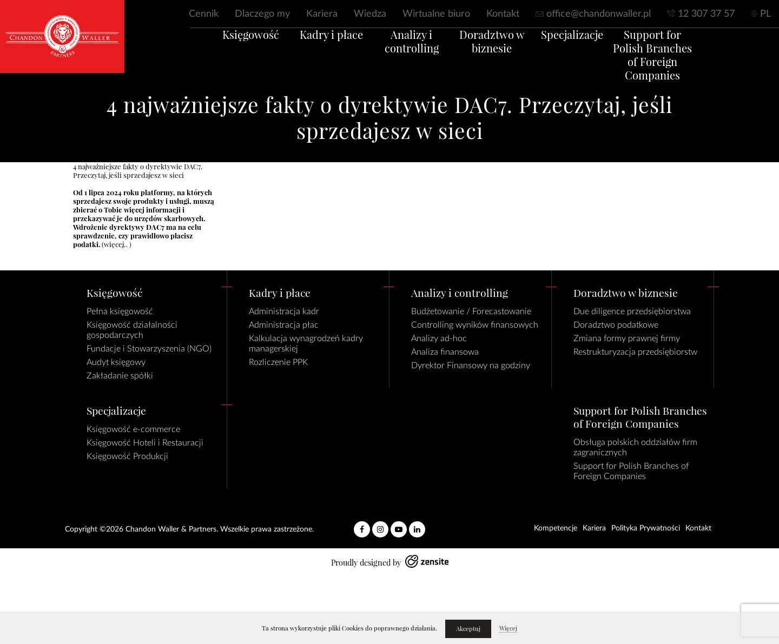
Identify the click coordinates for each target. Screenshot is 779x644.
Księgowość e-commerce (133, 429)
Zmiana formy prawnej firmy (626, 338)
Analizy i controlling (406, 55)
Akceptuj (468, 629)
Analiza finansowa (445, 352)
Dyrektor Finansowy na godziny (470, 365)
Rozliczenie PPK (278, 362)
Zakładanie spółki (120, 375)
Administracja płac (284, 325)
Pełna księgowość (120, 311)
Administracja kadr (284, 311)
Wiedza (370, 14)
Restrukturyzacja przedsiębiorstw (635, 352)
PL (765, 14)
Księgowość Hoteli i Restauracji (145, 443)
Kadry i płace (315, 48)
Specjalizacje (588, 48)
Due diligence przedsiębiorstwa (632, 311)
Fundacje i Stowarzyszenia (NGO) (149, 348)
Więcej (508, 628)
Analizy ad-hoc (439, 338)
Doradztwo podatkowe (615, 325)
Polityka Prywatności (645, 528)
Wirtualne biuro (436, 14)
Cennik (204, 14)
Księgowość (224, 48)
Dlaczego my (262, 14)
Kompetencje (555, 528)
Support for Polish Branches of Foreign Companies (679, 69)
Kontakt (502, 14)
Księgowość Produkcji (127, 456)
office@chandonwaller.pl (598, 14)
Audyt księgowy (116, 362)
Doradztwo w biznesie (497, 55)
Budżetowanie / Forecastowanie (471, 311)
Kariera (322, 14)
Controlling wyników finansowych (474, 325)
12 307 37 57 (706, 14)
